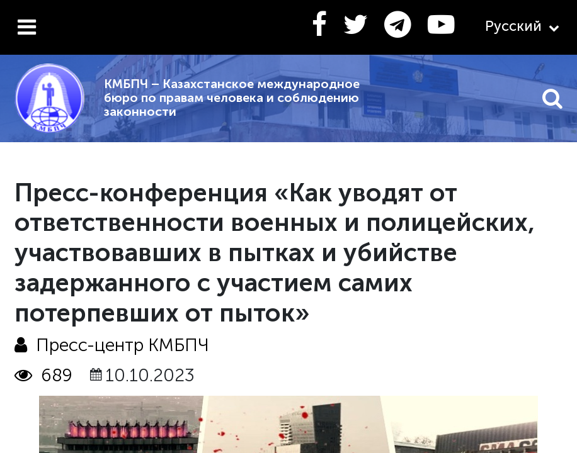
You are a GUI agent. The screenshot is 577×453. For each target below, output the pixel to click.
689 (43, 375)
